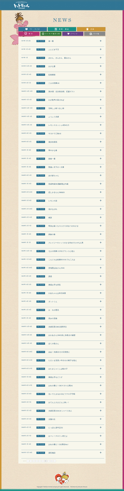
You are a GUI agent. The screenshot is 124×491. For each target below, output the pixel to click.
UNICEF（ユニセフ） (66, 5)
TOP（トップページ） (42, 5)
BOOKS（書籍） (82, 5)
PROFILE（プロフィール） (57, 5)
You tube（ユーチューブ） (104, 5)
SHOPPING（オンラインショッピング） (115, 5)
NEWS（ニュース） (49, 5)
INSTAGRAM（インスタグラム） (92, 5)
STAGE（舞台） (74, 5)
